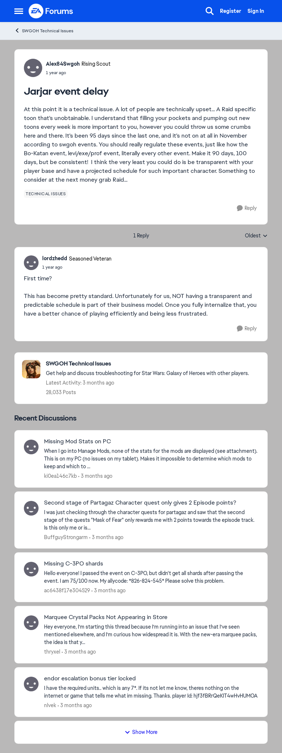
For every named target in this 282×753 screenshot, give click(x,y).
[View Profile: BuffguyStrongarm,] (31, 508)
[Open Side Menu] (19, 11)
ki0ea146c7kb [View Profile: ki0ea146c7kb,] (60, 476)
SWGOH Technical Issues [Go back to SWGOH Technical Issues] (43, 31)
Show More (141, 732)
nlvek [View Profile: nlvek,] (50, 705)
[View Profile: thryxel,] (31, 622)
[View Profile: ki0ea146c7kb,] (31, 447)
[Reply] (246, 208)
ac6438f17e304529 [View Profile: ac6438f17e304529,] (67, 590)
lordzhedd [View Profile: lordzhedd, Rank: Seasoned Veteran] (54, 258)
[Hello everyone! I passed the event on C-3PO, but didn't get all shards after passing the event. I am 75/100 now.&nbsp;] (151, 577)
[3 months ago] (95, 476)
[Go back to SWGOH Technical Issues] (147, 364)
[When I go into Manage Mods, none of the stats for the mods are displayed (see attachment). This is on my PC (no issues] (151, 458)
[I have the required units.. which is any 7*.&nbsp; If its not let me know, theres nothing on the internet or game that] (151, 692)
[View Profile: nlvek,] (31, 684)
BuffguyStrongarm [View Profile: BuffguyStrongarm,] (66, 537)
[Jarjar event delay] (77, 267)
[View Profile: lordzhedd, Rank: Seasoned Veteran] (31, 262)
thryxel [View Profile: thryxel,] (52, 651)
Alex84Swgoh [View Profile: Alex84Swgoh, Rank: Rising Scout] (63, 64)
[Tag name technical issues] (46, 194)
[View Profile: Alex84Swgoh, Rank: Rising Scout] (33, 68)
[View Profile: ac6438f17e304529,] (31, 569)
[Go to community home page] (51, 11)
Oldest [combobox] (256, 236)
